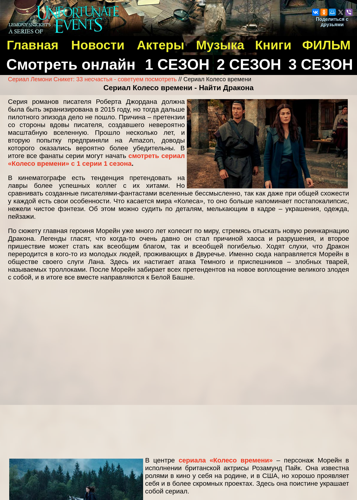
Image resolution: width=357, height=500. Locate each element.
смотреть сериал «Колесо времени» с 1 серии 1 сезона (96, 159)
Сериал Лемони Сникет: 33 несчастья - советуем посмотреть (92, 79)
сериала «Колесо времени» (225, 460)
